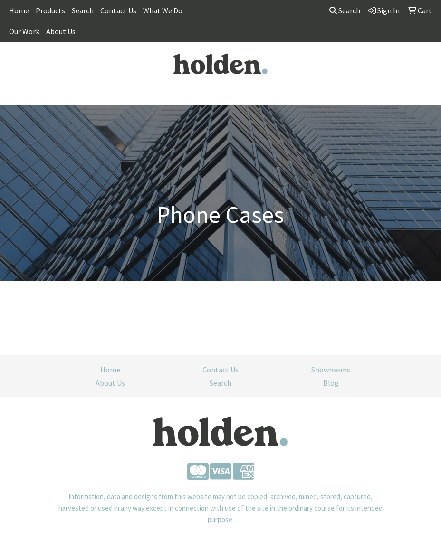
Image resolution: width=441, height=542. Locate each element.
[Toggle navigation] (15, 95)
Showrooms (330, 369)
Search (83, 10)
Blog (331, 383)
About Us (61, 31)
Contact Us (118, 10)
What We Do (162, 10)
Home (19, 10)
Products (50, 10)
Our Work (24, 31)
